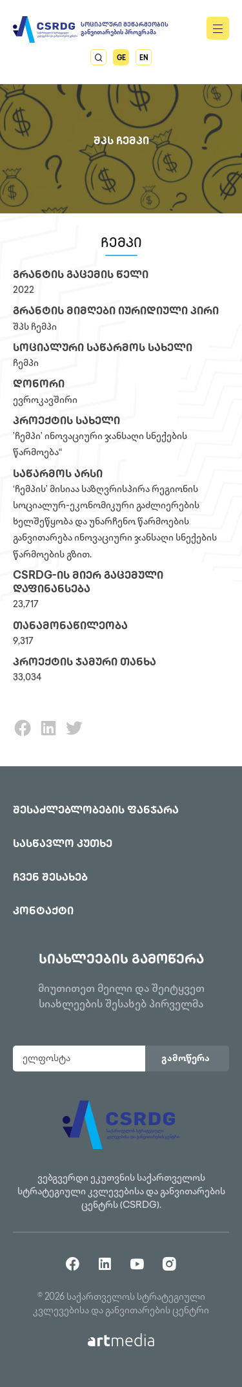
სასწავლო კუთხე (62, 844)
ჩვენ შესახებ (50, 878)
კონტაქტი (43, 912)
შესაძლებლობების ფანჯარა (96, 811)
